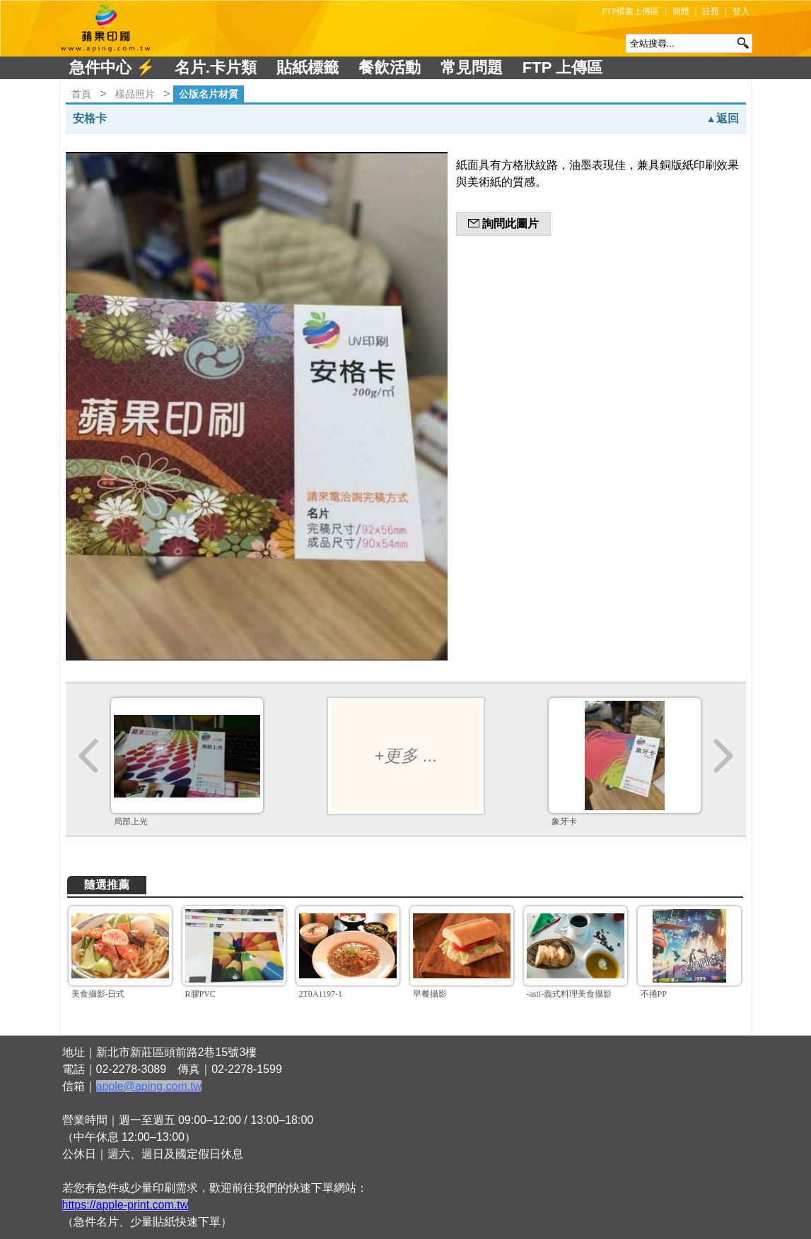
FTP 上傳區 (562, 67)
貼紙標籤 (307, 67)
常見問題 (471, 67)
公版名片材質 (208, 94)
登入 (741, 11)
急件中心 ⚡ (112, 67)
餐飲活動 (389, 67)
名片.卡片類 (216, 67)
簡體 (680, 11)
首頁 (81, 94)
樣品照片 (135, 94)
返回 (722, 118)
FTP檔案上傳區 (631, 11)
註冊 (710, 11)
